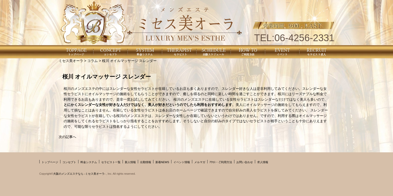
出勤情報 (145, 162)
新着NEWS (162, 162)
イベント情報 (181, 162)
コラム (92, 61)
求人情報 (262, 162)
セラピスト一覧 (111, 162)
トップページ (50, 162)
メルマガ (199, 162)
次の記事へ (67, 137)
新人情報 (130, 162)
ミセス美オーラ (71, 61)
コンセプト (69, 162)
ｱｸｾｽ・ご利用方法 (221, 162)
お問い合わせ (244, 162)
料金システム (88, 162)
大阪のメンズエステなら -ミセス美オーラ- (79, 173)
